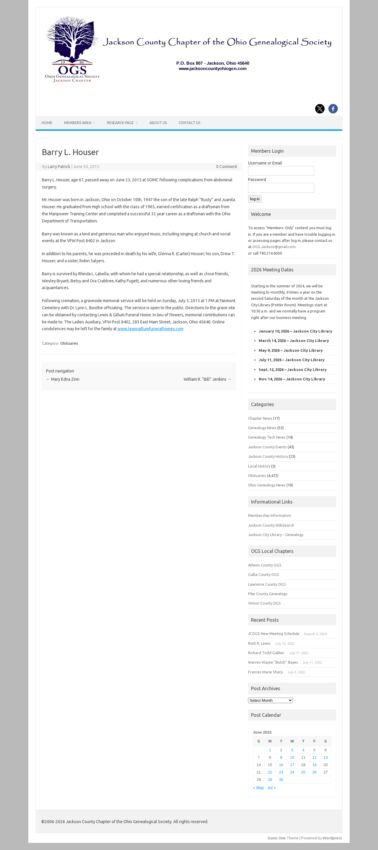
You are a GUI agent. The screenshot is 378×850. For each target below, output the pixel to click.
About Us (158, 123)
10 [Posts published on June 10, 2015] (292, 757)
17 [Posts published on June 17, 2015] (292, 765)
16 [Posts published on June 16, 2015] (281, 765)
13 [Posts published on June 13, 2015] (326, 757)
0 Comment (226, 166)
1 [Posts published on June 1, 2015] (270, 750)
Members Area (77, 123)
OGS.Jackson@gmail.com (274, 247)
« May (258, 788)
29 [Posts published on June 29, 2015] (270, 779)
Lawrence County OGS (267, 584)
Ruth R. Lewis (259, 643)
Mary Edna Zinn (62, 379)
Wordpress (332, 838)
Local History (259, 466)
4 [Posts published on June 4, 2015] (303, 750)
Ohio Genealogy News (267, 485)
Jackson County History (268, 456)
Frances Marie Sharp (265, 672)
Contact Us (189, 123)
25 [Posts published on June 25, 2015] (303, 772)
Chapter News (260, 418)
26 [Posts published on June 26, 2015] (314, 772)
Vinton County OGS (264, 603)
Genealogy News (262, 428)
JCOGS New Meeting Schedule (273, 633)
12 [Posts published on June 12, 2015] (314, 757)
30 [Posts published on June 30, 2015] (281, 779)
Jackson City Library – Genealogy (275, 535)
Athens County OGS (264, 565)
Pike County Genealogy (267, 594)
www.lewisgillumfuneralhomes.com (150, 328)
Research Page (120, 123)
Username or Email (265, 163)
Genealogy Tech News (267, 437)
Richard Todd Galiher (266, 653)
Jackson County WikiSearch (271, 525)
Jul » (271, 788)
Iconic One (277, 838)
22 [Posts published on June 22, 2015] (270, 772)
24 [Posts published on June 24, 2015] (292, 772)
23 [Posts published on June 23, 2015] (281, 772)
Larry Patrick (59, 166)
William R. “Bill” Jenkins (208, 379)
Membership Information (269, 515)
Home (47, 123)
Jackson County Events (267, 447)
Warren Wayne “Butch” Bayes (273, 662)
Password (257, 179)
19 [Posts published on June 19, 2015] (314, 765)
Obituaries (69, 343)
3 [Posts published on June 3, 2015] (292, 750)
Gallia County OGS (263, 574)
